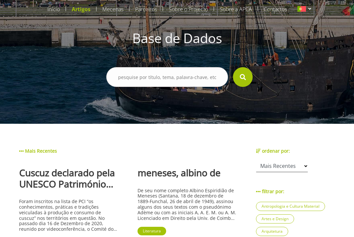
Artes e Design (275, 219)
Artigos (81, 9)
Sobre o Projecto (188, 9)
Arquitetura (272, 231)
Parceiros (146, 9)
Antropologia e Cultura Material (290, 206)
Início (53, 9)
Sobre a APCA (236, 9)
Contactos (275, 9)
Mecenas (112, 9)
